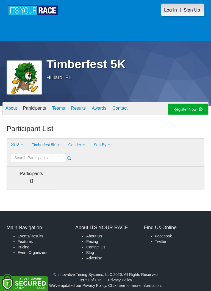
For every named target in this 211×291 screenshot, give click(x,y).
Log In (170, 10)
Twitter (160, 241)
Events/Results (30, 236)
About (11, 109)
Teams (58, 109)
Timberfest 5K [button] (46, 145)
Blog (90, 252)
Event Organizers (32, 252)
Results (78, 109)
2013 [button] (17, 145)
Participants (34, 109)
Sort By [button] (102, 145)
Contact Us (95, 247)
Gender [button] (76, 145)
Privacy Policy (120, 280)
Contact (119, 109)
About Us (94, 236)
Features (25, 241)
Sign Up (192, 10)
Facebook (163, 236)
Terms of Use (90, 280)
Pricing (23, 247)
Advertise (94, 258)
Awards (99, 109)
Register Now (188, 109)
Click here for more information (134, 285)
